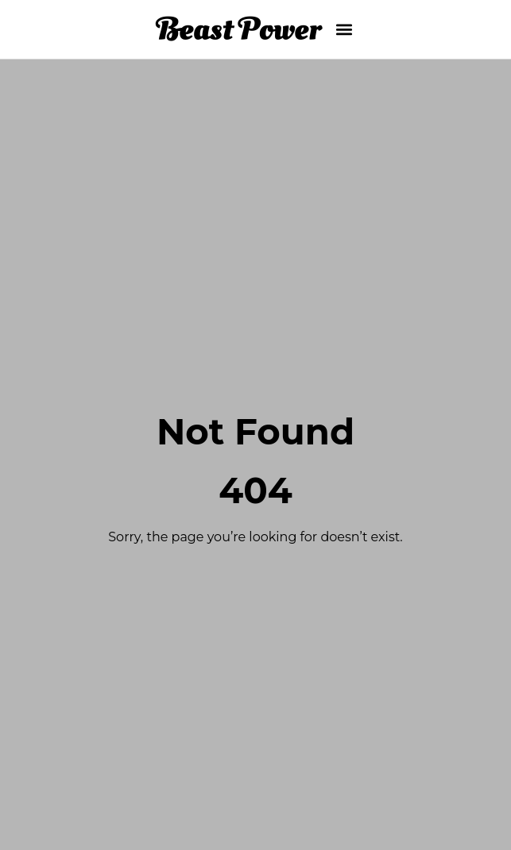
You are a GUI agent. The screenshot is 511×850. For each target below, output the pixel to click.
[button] (344, 30)
